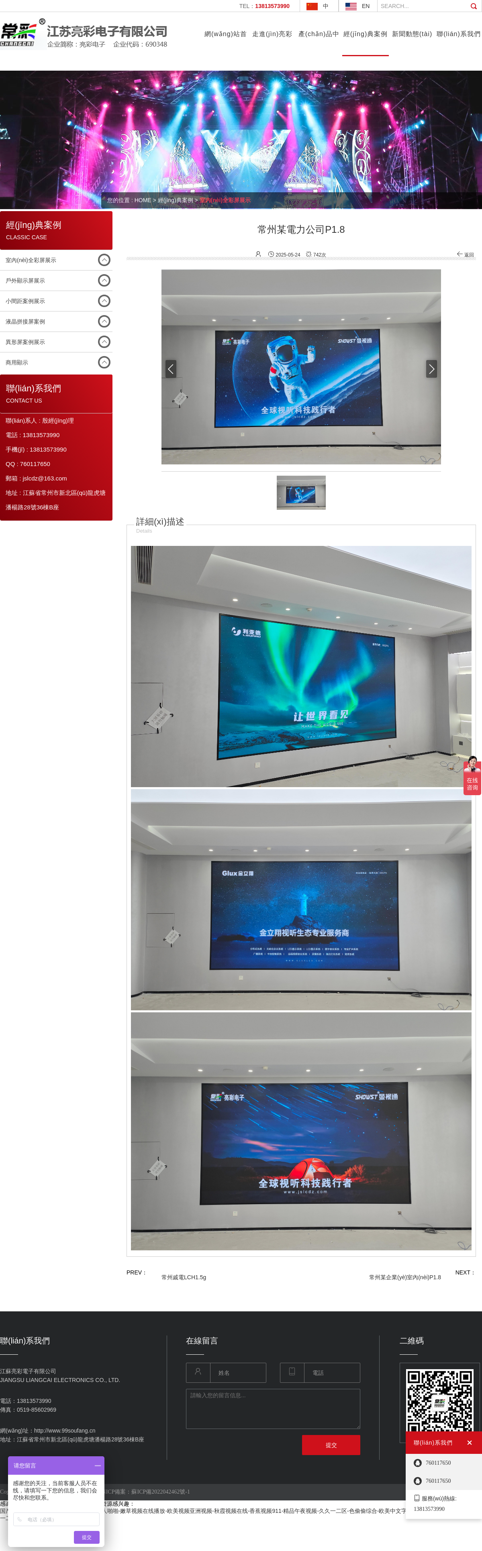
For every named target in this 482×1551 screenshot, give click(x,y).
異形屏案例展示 (25, 342)
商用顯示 (17, 362)
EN (366, 6)
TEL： (264, 6)
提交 (331, 1445)
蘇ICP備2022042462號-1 (160, 1492)
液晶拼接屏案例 (25, 321)
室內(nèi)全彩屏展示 (31, 260)
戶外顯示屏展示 (25, 280)
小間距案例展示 (25, 301)
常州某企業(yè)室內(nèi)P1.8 (405, 1277)
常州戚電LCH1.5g (183, 1277)
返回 (465, 255)
